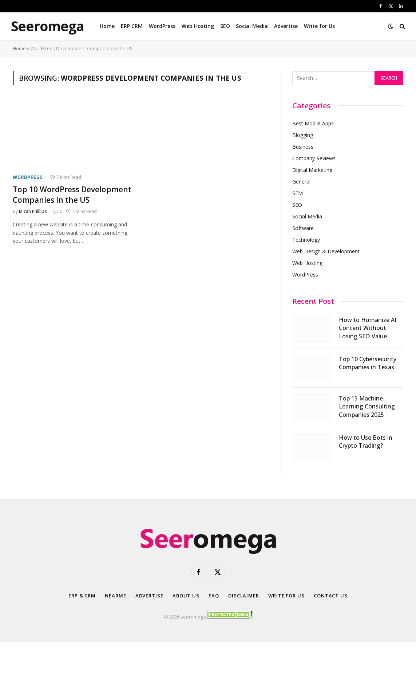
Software (303, 228)
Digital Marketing (312, 169)
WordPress (162, 26)
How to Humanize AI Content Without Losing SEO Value (367, 328)
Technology (306, 239)
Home (107, 26)
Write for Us (319, 26)
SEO (225, 26)
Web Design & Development (326, 251)
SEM (297, 193)
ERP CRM (132, 26)
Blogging (302, 135)
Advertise (286, 26)
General (301, 181)
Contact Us (331, 595)
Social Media (252, 26)
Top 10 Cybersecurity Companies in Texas (367, 363)
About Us (186, 595)
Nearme (115, 595)
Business (302, 146)
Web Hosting (198, 26)
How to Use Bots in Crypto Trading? (365, 442)
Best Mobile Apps (313, 123)
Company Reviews (314, 158)
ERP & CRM (82, 595)
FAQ (214, 595)
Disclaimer (243, 595)
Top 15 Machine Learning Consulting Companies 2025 (367, 406)
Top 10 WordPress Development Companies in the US (72, 194)
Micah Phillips (33, 211)
